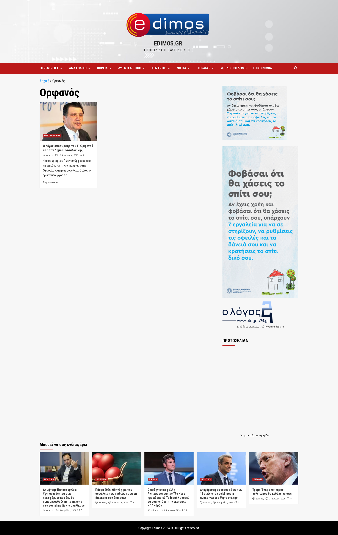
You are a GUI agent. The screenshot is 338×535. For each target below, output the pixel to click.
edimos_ (50, 510)
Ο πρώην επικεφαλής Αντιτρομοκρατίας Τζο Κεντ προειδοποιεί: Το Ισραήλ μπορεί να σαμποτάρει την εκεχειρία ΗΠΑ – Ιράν (168, 497)
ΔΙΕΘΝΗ (153, 479)
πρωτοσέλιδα (249, 435)
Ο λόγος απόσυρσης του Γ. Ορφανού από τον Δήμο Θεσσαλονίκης (68, 148)
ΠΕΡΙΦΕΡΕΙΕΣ (52, 68)
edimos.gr (168, 43)
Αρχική (44, 81)
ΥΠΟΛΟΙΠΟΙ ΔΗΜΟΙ (234, 68)
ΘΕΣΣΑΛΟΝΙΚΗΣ (52, 135)
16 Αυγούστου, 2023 (68, 155)
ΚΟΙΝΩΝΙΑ (102, 479)
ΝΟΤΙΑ (184, 68)
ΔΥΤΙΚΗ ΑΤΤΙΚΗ (132, 68)
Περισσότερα (50, 182)
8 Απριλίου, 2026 (172, 510)
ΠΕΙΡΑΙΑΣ (206, 68)
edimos (49, 155)
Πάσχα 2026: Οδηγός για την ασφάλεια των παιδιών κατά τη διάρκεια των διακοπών (116, 493)
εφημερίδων (263, 435)
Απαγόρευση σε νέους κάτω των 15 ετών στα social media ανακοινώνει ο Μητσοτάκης (221, 493)
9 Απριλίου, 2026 (67, 510)
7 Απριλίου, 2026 (277, 498)
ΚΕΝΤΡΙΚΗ (161, 68)
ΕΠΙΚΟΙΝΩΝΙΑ (262, 68)
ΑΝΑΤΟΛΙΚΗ (80, 68)
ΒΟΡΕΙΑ (105, 68)
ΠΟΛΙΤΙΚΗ (49, 479)
